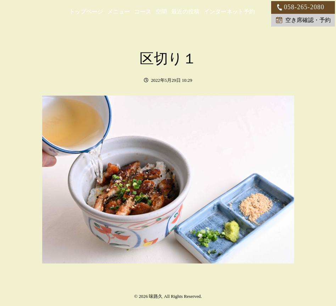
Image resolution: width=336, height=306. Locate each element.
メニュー (118, 11)
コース (142, 11)
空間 (161, 11)
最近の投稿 (185, 11)
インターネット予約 (229, 11)
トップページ (86, 11)
